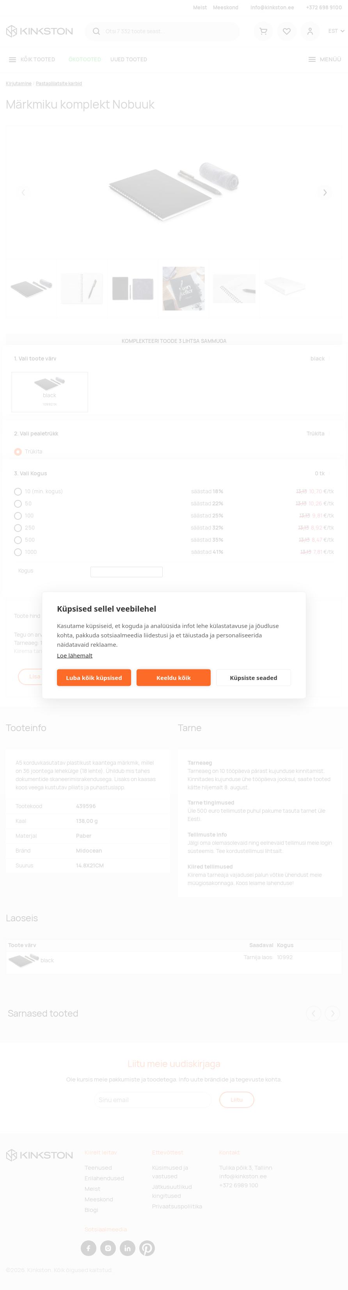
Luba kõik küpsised (94, 678)
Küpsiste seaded (253, 678)
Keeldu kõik (173, 678)
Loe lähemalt (74, 655)
